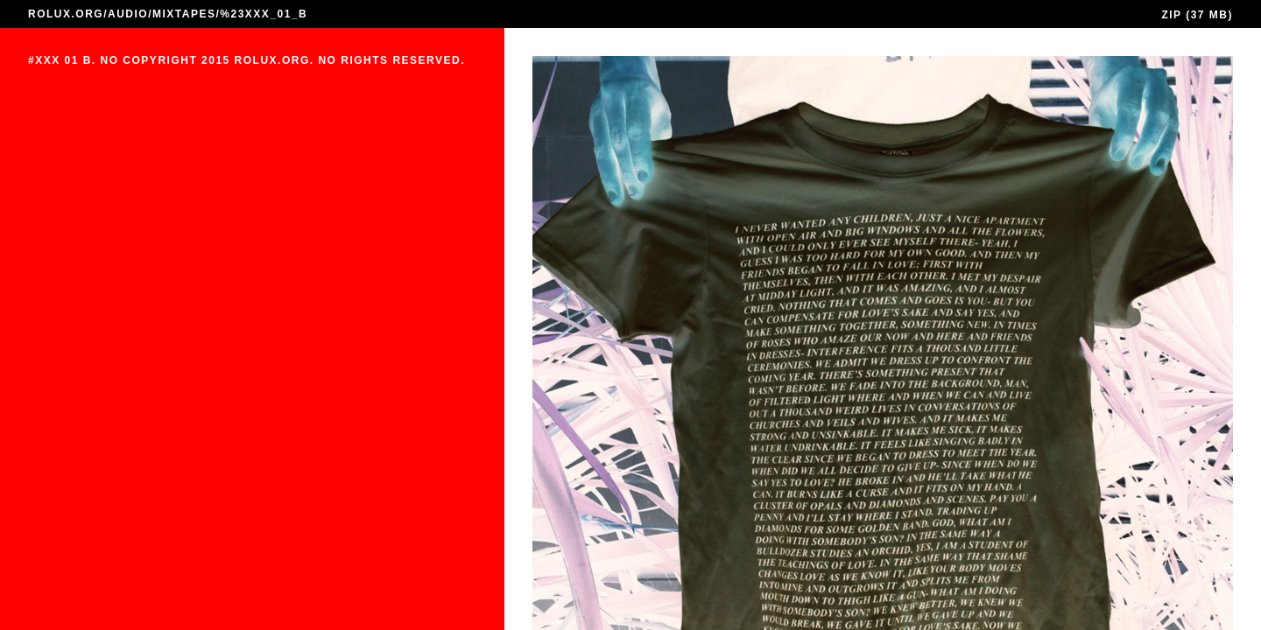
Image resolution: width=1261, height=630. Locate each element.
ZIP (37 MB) (1197, 15)
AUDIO (128, 14)
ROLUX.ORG (65, 14)
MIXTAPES (183, 14)
